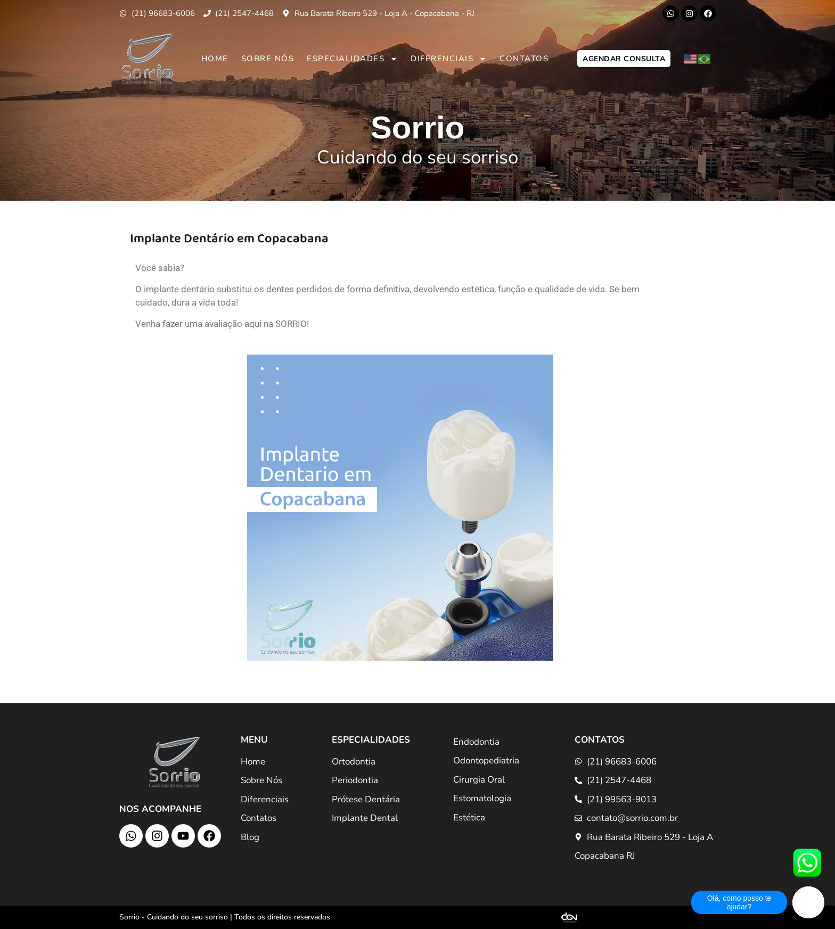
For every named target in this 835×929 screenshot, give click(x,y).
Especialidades (352, 59)
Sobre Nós (267, 58)
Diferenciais (449, 59)
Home (214, 58)
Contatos (524, 58)
